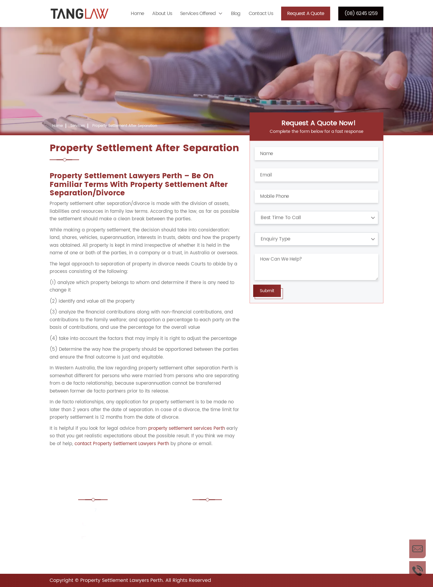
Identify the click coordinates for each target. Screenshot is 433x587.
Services (77, 126)
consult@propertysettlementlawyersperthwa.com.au (136, 539)
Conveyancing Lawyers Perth (317, 528)
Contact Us (261, 13)
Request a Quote (305, 13)
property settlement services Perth (186, 428)
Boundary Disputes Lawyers (315, 511)
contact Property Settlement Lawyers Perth (122, 444)
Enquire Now (417, 549)
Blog (236, 13)
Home (137, 13)
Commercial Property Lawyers (232, 528)
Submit (267, 290)
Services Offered (198, 13)
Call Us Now (417, 570)
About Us (162, 13)
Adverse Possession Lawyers (230, 511)
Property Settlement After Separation (124, 126)
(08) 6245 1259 (360, 13)
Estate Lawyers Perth (308, 544)
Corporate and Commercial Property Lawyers (230, 548)
